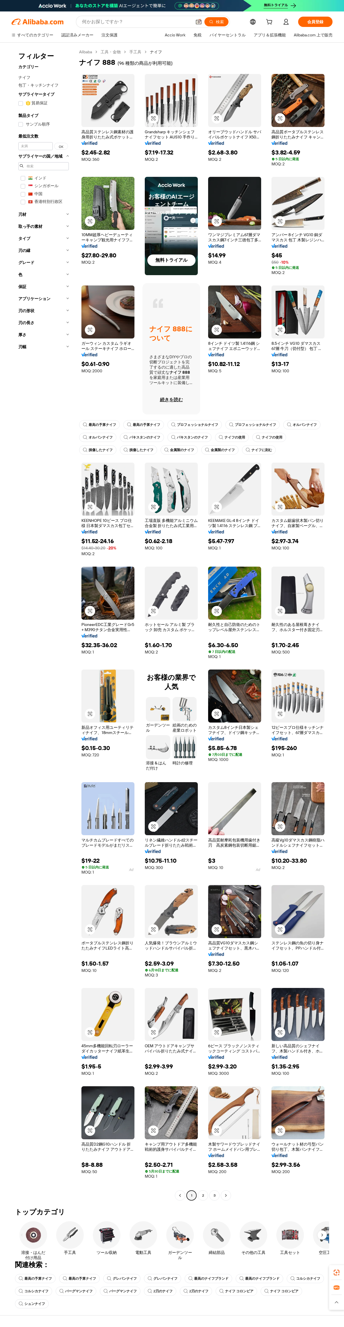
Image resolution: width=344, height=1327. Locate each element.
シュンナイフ (32, 1303)
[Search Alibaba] (136, 22)
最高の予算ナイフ (99, 424)
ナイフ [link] (156, 52)
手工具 (135, 52)
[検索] (216, 21)
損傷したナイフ (98, 450)
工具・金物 (111, 52)
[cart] (270, 22)
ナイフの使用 (232, 437)
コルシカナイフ (305, 1278)
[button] (198, 21)
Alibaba (85, 52)
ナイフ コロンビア (236, 1291)
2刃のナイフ (160, 1291)
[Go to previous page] (180, 1195)
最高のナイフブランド (208, 1278)
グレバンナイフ (122, 1278)
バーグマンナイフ (76, 1291)
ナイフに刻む (259, 450)
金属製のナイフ (179, 450)
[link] (336, 1272)
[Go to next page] (226, 1195)
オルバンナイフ (302, 424)
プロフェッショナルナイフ (194, 424)
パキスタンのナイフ (142, 437)
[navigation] (43, 624)
